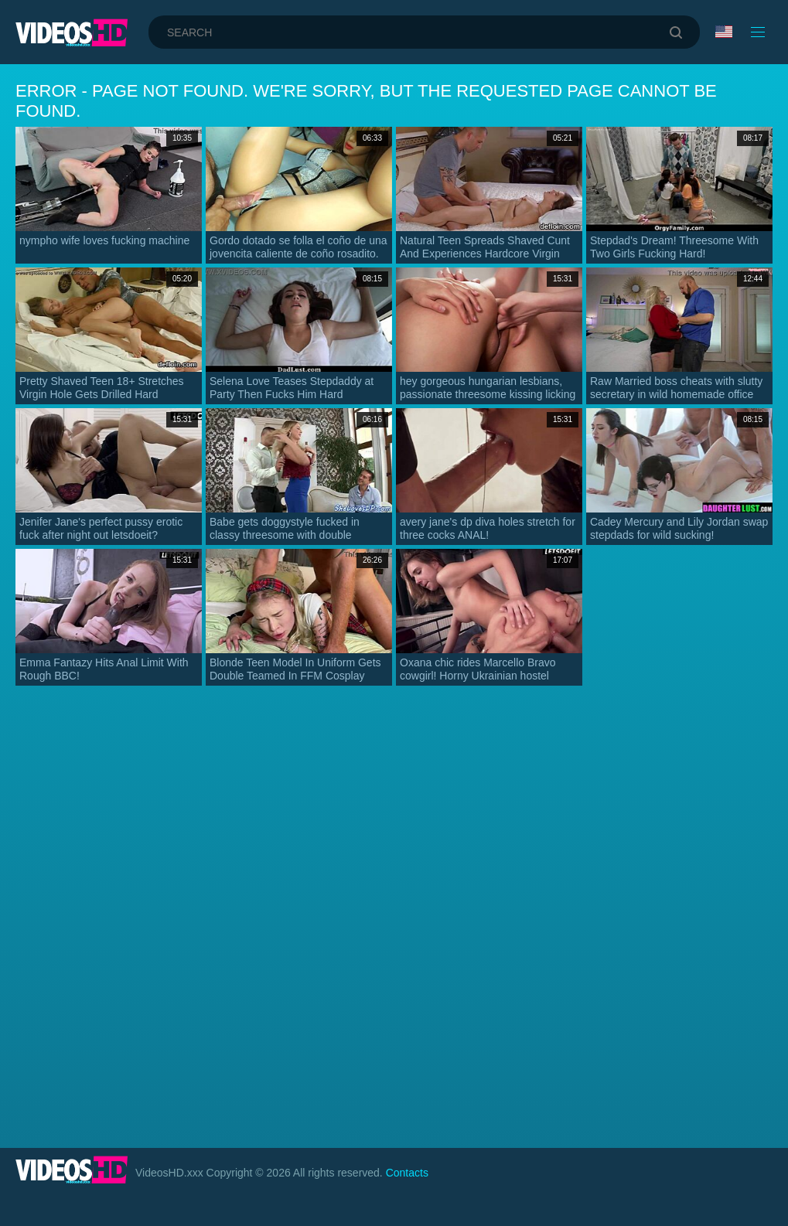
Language (723, 32)
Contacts (407, 1172)
